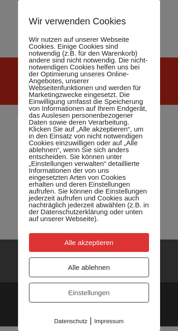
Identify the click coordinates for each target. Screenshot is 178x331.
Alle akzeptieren (89, 242)
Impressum (109, 321)
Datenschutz (70, 321)
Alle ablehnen (89, 267)
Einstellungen (88, 293)
